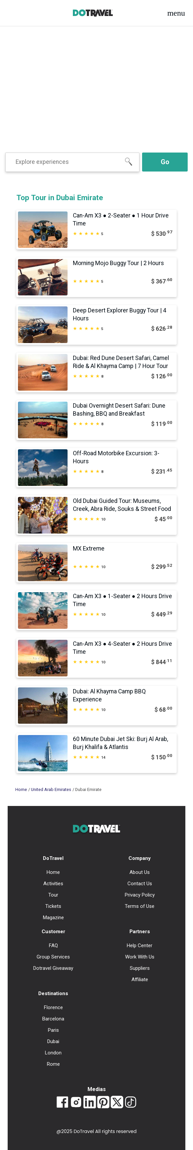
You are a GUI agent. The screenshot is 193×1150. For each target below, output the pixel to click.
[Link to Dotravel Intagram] (76, 1102)
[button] (176, 13)
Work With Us (139, 957)
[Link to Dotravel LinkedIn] (89, 1102)
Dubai (53, 1041)
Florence (53, 1007)
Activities (53, 884)
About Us (139, 872)
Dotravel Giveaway (53, 968)
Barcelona (53, 1019)
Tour (53, 895)
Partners (139, 932)
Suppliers (140, 968)
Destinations (53, 993)
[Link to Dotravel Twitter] (117, 1102)
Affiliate (139, 979)
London (53, 1053)
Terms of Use (139, 906)
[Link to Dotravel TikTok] (130, 1102)
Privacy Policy (140, 895)
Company (139, 858)
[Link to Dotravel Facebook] (62, 1102)
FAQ (53, 946)
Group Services (53, 957)
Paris (53, 1030)
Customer (53, 932)
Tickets (53, 906)
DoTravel (53, 858)
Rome (53, 1064)
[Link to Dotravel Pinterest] (103, 1102)
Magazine (53, 918)
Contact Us (139, 884)
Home (21, 789)
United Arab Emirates (51, 789)
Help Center (139, 946)
